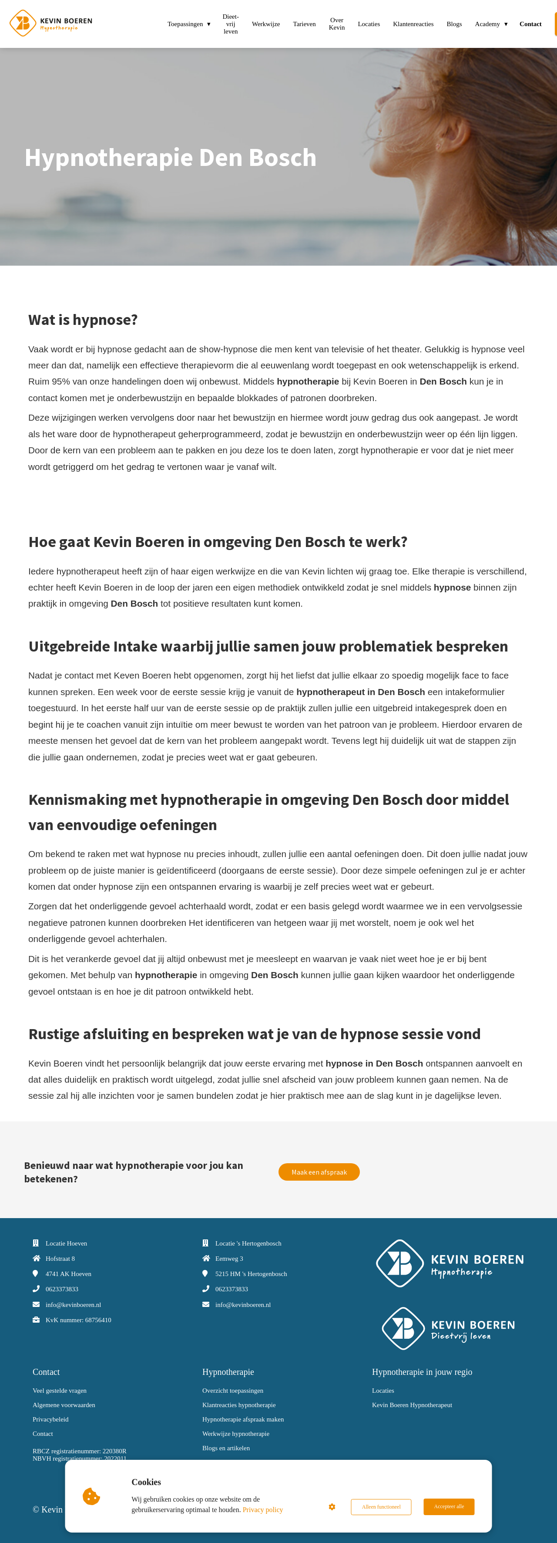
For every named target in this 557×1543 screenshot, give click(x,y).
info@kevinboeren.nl (73, 1304)
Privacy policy (263, 1509)
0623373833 (62, 1289)
